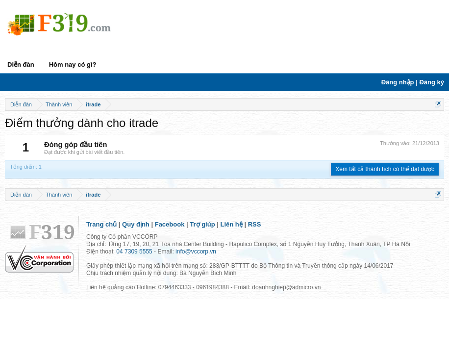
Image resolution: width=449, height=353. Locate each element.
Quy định (136, 224)
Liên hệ (232, 224)
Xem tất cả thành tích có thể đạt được (384, 169)
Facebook (170, 224)
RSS (254, 224)
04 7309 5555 (134, 251)
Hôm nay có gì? (73, 64)
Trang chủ (101, 224)
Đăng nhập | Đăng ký (412, 82)
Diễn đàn (20, 64)
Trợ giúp (202, 224)
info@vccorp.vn (195, 251)
